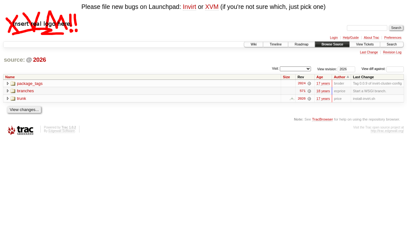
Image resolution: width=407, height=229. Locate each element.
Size (286, 77)
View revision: (327, 69)
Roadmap (301, 44)
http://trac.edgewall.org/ (387, 131)
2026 (39, 59)
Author (339, 77)
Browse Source (332, 44)
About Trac (371, 37)
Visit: (275, 68)
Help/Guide (351, 37)
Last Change (369, 52)
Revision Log (392, 52)
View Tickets (365, 44)
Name (10, 77)
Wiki (254, 44)
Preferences (393, 37)
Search (392, 44)
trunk (21, 98)
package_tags (30, 83)
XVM (211, 6)
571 (302, 91)
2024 (301, 83)
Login (334, 37)
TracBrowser (322, 119)
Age (319, 77)
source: (14, 59)
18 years (323, 91)
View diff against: (383, 69)
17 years (323, 83)
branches (25, 91)
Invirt (189, 6)
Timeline (275, 44)
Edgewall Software (61, 131)
